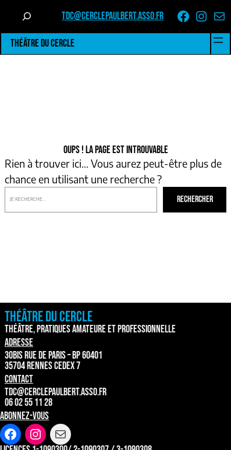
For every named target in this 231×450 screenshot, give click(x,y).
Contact (19, 379)
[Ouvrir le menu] (218, 40)
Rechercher (195, 199)
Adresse (19, 342)
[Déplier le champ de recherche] (27, 16)
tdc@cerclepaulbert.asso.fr (113, 16)
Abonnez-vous (24, 416)
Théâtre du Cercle (42, 43)
